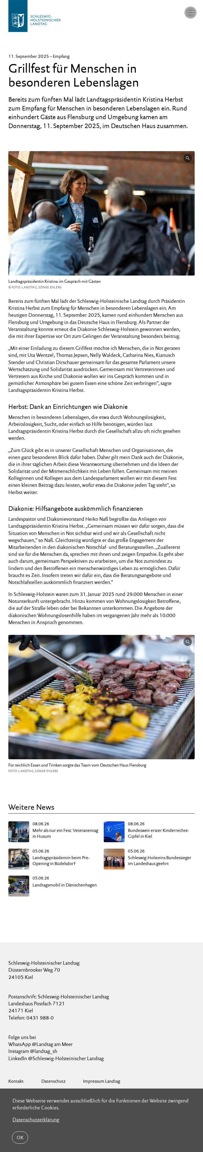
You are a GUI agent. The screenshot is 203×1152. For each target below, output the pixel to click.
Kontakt (16, 1081)
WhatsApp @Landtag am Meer (40, 1044)
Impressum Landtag (101, 1081)
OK (20, 1137)
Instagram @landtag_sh (33, 1051)
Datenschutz (53, 1081)
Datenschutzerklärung (36, 1119)
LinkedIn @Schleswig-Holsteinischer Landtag (56, 1058)
